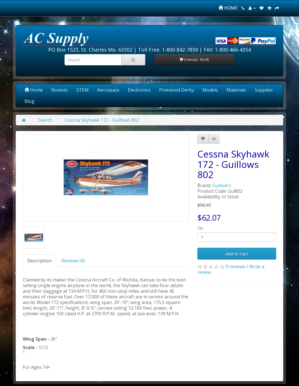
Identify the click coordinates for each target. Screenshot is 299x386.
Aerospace (108, 90)
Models (210, 90)
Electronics (139, 90)
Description (39, 261)
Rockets (59, 90)
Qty (200, 228)
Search (45, 120)
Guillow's (221, 185)
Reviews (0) (73, 261)
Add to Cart (237, 253)
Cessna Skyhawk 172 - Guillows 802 (102, 120)
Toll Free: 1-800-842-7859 (168, 49)
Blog (29, 101)
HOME (228, 8)
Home (33, 90)
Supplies (264, 90)
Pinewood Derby (176, 90)
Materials (236, 90)
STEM (82, 90)
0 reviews (235, 266)
